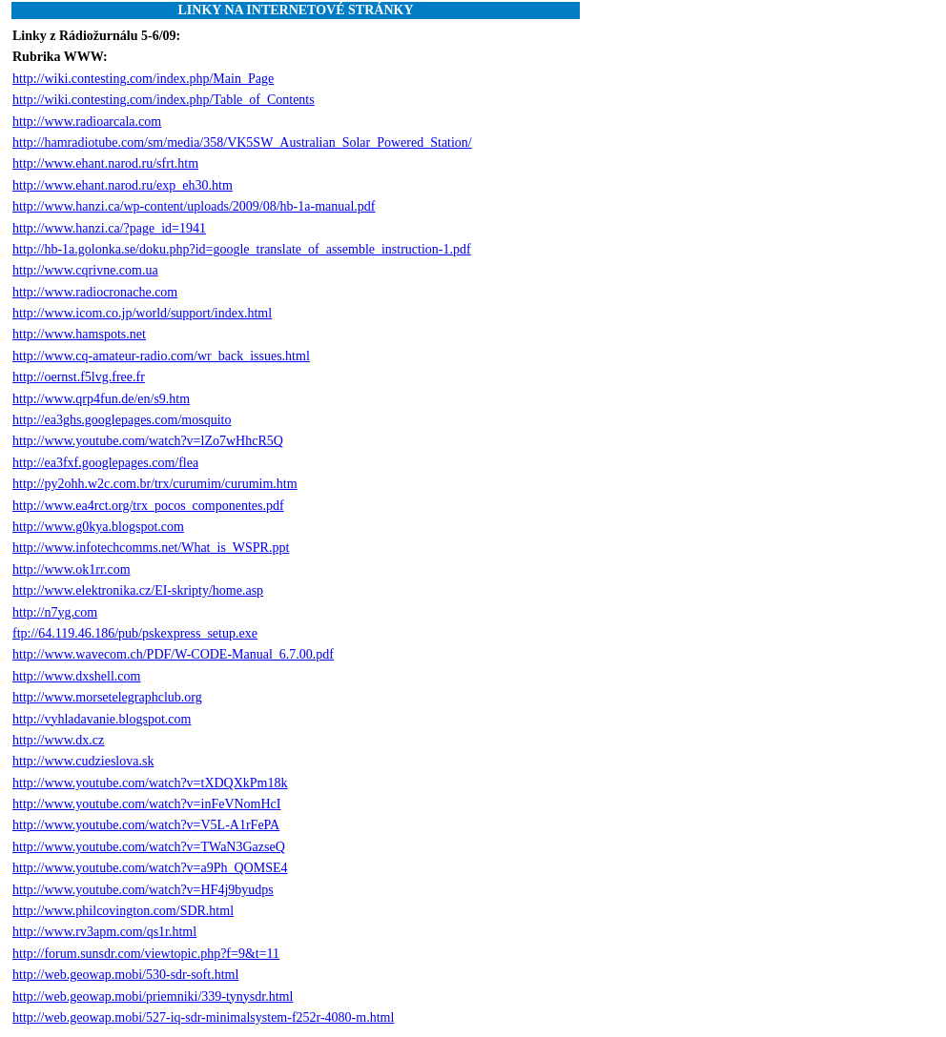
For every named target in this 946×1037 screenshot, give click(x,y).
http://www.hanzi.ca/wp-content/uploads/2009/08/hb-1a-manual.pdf (194, 206)
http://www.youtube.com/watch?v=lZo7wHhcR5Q (147, 441)
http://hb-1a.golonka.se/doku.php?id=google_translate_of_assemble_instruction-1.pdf (241, 249)
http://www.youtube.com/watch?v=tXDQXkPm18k (150, 783)
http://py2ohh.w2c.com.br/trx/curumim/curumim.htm (155, 484)
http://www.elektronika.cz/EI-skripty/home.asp (137, 590)
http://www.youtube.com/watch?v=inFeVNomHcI (146, 804)
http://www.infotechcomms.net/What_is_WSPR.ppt (150, 547)
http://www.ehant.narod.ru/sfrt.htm (105, 163)
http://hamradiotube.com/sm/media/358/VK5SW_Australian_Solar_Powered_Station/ (242, 142)
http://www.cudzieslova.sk (83, 761)
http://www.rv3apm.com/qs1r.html (104, 932)
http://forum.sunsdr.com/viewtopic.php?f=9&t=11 (145, 953)
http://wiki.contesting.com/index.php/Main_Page (143, 78)
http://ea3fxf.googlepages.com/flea (105, 463)
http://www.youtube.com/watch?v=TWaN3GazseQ (148, 847)
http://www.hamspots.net (79, 334)
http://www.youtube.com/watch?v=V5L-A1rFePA (145, 825)
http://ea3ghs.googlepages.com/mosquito (121, 420)
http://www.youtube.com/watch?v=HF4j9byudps (143, 890)
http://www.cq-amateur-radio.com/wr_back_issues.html (161, 356)
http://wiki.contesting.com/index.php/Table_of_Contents (163, 99)
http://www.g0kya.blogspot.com (98, 526)
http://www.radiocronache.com (94, 292)
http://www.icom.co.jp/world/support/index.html (142, 313)
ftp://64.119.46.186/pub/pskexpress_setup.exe (134, 633)
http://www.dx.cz (58, 740)
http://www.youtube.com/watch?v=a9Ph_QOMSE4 (150, 868)
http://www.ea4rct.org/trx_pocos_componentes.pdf (148, 505)
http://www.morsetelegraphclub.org (107, 697)
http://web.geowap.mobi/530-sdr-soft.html (125, 974)
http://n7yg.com (54, 612)
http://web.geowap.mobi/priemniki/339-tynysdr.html (152, 996)
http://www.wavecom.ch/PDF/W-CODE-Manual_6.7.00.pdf (173, 654)
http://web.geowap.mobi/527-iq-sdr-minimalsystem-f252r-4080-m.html (203, 1017)
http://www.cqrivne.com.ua (85, 270)
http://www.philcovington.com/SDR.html (123, 911)
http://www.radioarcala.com (86, 121)
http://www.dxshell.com (76, 676)
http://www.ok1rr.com (71, 569)
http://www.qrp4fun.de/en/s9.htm (101, 399)
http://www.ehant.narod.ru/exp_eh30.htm (122, 185)
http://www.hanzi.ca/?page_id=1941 (109, 228)
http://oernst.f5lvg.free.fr (78, 377)
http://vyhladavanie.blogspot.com (101, 719)
